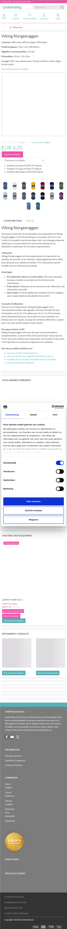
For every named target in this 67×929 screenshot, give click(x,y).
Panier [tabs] (57, 16)
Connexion (44, 16)
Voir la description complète (14, 69)
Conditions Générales (16, 913)
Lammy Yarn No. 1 (12, 599)
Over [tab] (55, 414)
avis (22, 142)
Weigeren (33, 519)
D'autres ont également (17, 535)
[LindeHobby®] (12, 7)
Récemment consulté (15, 633)
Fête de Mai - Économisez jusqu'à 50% (16, 2)
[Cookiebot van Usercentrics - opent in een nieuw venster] (51, 407)
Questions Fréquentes (15, 760)
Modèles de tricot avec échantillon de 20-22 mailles (31, 359)
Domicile (15, 16)
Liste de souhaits (29, 16)
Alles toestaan (33, 501)
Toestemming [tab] (12, 414)
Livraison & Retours (14, 765)
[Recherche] (62, 7)
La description (13, 220)
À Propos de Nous (13, 756)
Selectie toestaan (33, 510)
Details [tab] (33, 414)
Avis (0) (30, 220)
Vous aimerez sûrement (16, 380)
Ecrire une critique (41, 142)
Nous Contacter (13, 908)
